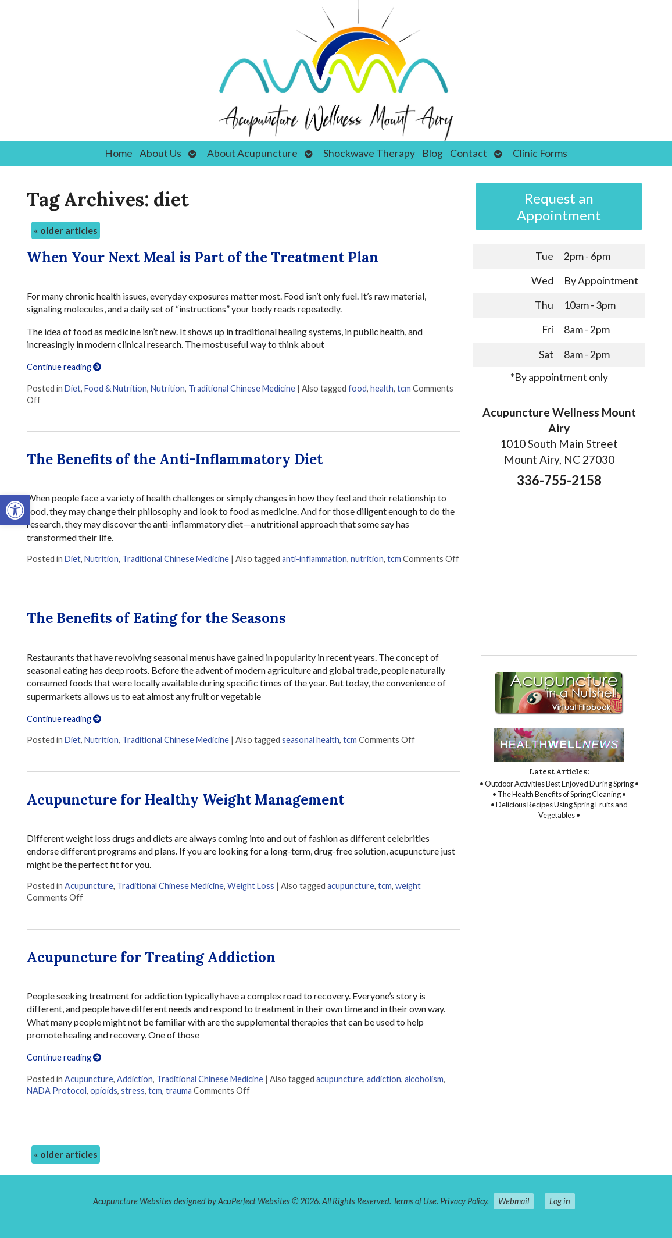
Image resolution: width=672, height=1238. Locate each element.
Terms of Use (415, 1201)
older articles (66, 230)
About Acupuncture (252, 153)
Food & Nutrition (115, 388)
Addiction (135, 1079)
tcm (404, 388)
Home (119, 153)
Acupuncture (89, 886)
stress (133, 1090)
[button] (15, 510)
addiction (384, 1079)
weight (408, 886)
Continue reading (64, 367)
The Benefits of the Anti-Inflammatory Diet (175, 459)
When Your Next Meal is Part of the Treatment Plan (202, 257)
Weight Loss (250, 886)
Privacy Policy (463, 1201)
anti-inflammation (314, 559)
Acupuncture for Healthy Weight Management (185, 800)
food (357, 388)
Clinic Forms (540, 153)
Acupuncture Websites (132, 1201)
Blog (432, 153)
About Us (160, 153)
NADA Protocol (57, 1090)
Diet (73, 388)
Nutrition (168, 388)
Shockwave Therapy (369, 153)
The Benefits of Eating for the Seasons (156, 618)
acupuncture (350, 886)
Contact (468, 153)
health (382, 388)
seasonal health (310, 740)
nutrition (367, 559)
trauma (179, 1090)
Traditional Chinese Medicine (241, 388)
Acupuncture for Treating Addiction (151, 957)
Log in (559, 1201)
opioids (103, 1090)
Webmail (513, 1201)
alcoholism (424, 1079)
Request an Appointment (559, 206)
